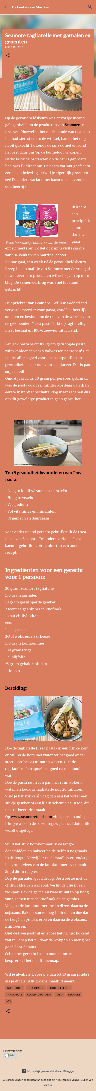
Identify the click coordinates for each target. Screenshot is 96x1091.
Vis (8, 1001)
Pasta (59, 994)
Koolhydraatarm (39, 994)
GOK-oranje (35, 988)
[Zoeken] (90, 7)
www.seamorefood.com (31, 817)
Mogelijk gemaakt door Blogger (48, 1071)
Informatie (14, 994)
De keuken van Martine (30, 7)
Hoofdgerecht (59, 988)
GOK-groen (14, 988)
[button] (7, 56)
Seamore (74, 994)
